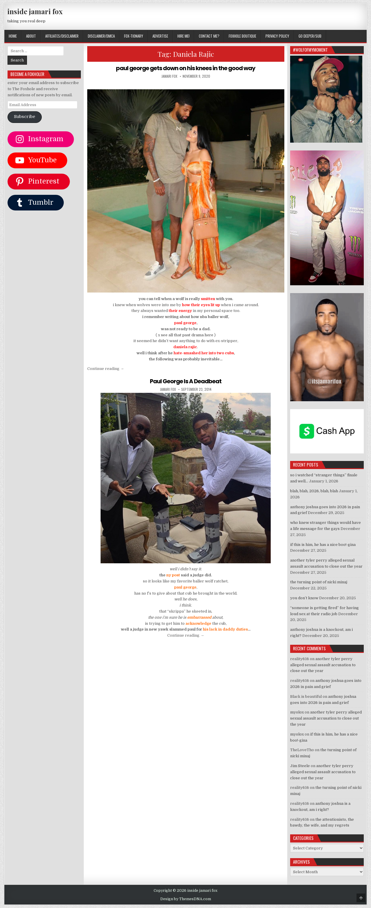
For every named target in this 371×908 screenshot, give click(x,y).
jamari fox (169, 76)
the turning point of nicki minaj (318, 582)
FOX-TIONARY (133, 36)
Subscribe (24, 116)
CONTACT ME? (209, 36)
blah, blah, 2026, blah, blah (314, 491)
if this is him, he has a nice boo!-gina (323, 544)
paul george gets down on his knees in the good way (185, 68)
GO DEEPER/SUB (310, 36)
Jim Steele (300, 766)
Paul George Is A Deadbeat (185, 381)
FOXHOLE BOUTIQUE (242, 36)
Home (13, 36)
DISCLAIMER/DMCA (101, 36)
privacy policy (277, 36)
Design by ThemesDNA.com (185, 899)
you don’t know (304, 598)
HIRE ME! (183, 36)
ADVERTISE (160, 36)
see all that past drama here (187, 335)
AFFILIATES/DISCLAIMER (62, 36)
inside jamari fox (35, 11)
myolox (297, 712)
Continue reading (105, 368)
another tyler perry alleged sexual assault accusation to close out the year (323, 665)
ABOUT (31, 36)
